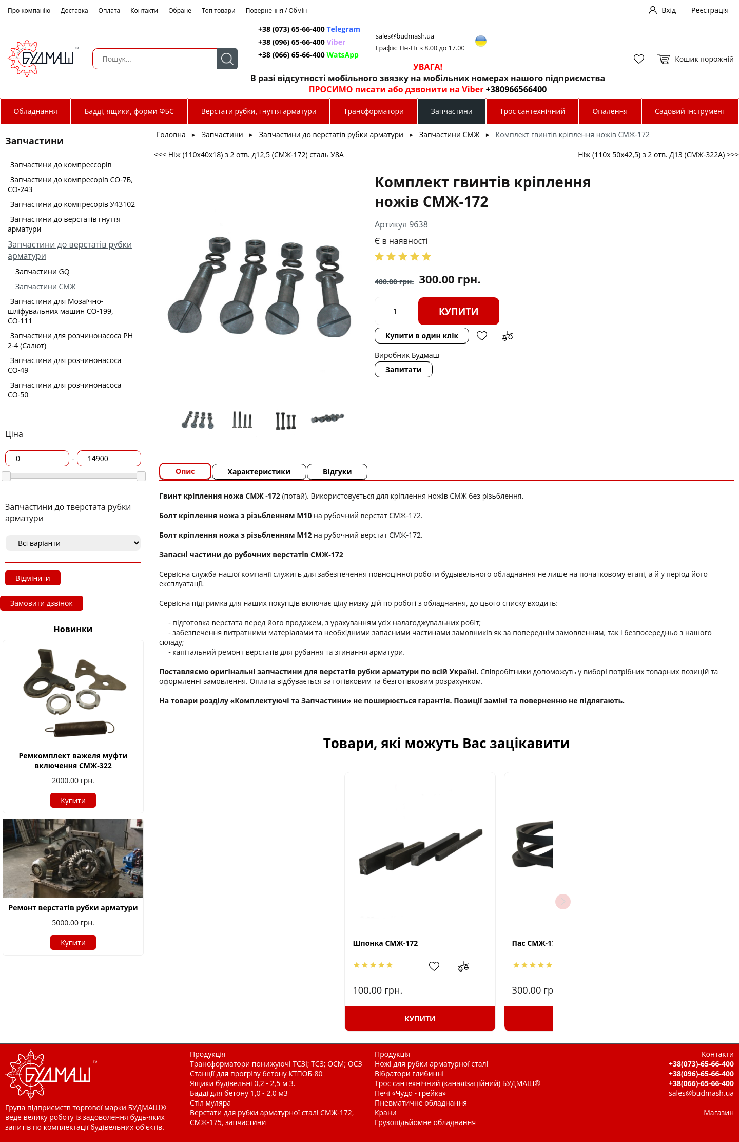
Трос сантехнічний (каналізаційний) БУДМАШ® (457, 1083)
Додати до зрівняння (507, 336)
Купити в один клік (421, 335)
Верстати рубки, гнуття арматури (259, 111)
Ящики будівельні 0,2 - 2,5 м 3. (242, 1083)
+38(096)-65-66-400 (701, 1073)
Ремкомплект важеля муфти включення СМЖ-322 (72, 760)
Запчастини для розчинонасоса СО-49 (65, 365)
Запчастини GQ (42, 271)
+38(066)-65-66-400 (701, 1083)
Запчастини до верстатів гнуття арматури (64, 224)
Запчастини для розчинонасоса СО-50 (65, 389)
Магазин (719, 1112)
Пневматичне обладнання (421, 1103)
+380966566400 (516, 89)
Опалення (610, 111)
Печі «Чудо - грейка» (410, 1093)
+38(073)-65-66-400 (701, 1064)
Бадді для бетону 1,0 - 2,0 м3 (239, 1093)
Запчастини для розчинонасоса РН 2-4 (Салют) (70, 340)
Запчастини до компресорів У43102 (72, 204)
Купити (73, 800)
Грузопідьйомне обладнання (425, 1122)
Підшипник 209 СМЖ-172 (583, 943)
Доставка (74, 10)
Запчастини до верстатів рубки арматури (331, 134)
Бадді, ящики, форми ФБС (129, 111)
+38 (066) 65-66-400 (308, 55)
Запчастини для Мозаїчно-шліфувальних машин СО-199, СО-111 (60, 311)
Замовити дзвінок (41, 603)
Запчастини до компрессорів (61, 164)
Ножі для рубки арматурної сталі (431, 1064)
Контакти (144, 10)
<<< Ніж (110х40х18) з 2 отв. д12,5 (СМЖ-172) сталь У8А (249, 154)
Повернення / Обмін (276, 10)
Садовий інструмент (690, 111)
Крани (386, 1112)
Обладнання (35, 111)
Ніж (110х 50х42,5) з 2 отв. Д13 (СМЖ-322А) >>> (658, 154)
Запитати (403, 369)
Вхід (669, 10)
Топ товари (219, 10)
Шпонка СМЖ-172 (257, 943)
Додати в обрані (482, 336)
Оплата (110, 10)
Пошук (227, 58)
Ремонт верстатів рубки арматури (73, 907)
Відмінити (32, 578)
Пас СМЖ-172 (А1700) (419, 943)
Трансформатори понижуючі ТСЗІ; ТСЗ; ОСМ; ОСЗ (276, 1064)
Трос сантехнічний (533, 111)
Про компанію (29, 10)
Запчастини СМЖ (45, 286)
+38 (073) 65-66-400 (309, 29)
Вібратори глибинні (409, 1073)
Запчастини (452, 111)
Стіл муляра (210, 1103)
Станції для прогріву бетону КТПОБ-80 (256, 1073)
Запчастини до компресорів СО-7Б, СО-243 (70, 184)
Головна (171, 134)
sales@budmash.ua (405, 36)
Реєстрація (710, 10)
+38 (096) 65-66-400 (301, 42)
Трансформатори (374, 111)
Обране (179, 10)
